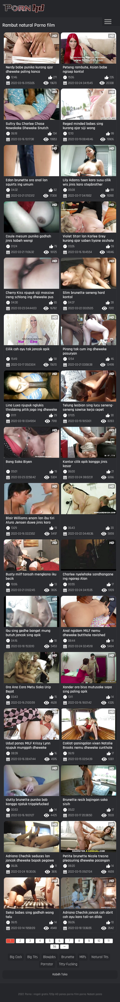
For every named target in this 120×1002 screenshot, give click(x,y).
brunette (67, 957)
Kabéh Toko (60, 974)
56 (54, 946)
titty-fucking (68, 964)
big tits (32, 957)
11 (108, 941)
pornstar (47, 964)
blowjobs (49, 957)
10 (98, 941)
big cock (16, 957)
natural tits (99, 957)
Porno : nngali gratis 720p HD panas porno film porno (55, 994)
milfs (83, 957)
